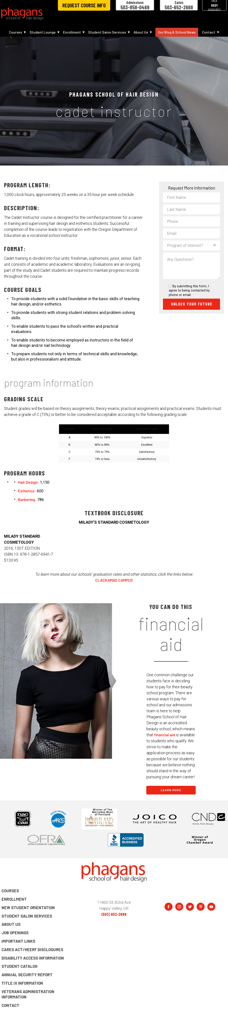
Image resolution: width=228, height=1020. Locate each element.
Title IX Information (22, 983)
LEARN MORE (171, 790)
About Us (141, 32)
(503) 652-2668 (113, 914)
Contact (208, 32)
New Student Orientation (28, 907)
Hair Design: (28, 482)
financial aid (164, 734)
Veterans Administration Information (28, 994)
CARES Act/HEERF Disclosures (32, 949)
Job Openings (15, 932)
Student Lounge (43, 32)
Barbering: (27, 499)
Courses (15, 32)
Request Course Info (84, 5)
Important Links (18, 941)
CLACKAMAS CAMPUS (114, 580)
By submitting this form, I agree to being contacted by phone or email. (189, 290)
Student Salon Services (107, 32)
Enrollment (72, 32)
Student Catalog (19, 966)
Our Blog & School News (176, 32)
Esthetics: (27, 490)
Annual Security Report (27, 974)
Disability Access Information (33, 958)
